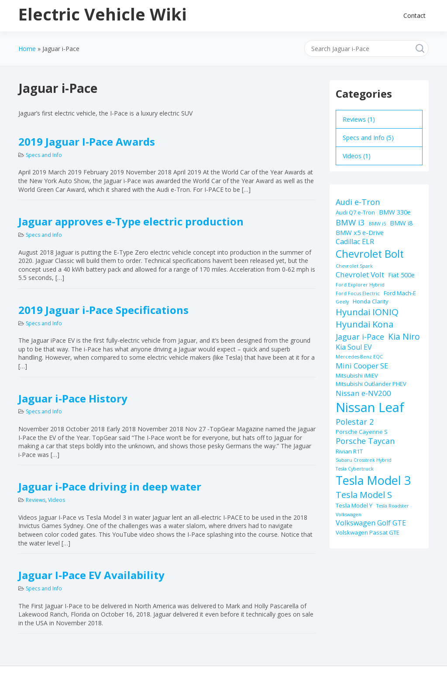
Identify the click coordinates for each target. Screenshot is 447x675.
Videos (56, 500)
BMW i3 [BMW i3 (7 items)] (350, 222)
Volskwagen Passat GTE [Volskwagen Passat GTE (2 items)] (367, 532)
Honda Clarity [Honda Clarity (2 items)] (371, 301)
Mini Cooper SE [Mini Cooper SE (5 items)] (362, 366)
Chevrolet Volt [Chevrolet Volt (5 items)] (360, 274)
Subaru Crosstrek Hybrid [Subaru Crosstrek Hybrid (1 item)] (364, 460)
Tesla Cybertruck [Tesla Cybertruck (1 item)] (355, 469)
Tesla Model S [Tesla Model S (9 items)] (364, 495)
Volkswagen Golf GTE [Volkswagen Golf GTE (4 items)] (371, 523)
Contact (414, 15)
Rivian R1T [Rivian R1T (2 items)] (349, 451)
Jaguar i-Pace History (72, 398)
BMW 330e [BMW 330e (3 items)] (395, 212)
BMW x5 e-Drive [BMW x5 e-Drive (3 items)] (360, 232)
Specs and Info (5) (368, 137)
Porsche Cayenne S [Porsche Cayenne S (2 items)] (362, 432)
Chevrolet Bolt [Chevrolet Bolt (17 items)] (370, 254)
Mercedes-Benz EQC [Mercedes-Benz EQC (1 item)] (359, 357)
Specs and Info (44, 155)
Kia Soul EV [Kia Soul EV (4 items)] (354, 347)
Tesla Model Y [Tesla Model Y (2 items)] (354, 505)
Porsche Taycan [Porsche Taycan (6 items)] (365, 441)
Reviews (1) (359, 119)
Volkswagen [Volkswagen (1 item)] (348, 514)
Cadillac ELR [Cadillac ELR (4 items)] (355, 241)
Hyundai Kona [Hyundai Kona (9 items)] (364, 324)
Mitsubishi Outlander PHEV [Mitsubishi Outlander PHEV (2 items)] (371, 384)
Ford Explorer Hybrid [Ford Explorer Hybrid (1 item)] (360, 285)
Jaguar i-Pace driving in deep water (109, 486)
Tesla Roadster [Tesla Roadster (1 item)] (392, 506)
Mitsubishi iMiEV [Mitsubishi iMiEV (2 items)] (357, 375)
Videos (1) (357, 156)
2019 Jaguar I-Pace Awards (86, 141)
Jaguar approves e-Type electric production (131, 221)
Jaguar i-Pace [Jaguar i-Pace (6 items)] (360, 336)
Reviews (35, 500)
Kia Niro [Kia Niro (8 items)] (404, 336)
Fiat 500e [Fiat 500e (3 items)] (401, 274)
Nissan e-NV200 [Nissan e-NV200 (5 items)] (363, 393)
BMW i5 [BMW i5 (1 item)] (377, 224)
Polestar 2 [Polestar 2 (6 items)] (355, 421)
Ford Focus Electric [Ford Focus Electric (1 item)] (358, 293)
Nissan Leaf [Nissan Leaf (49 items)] (370, 407)
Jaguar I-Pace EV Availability (91, 575)
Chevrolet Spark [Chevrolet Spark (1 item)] (354, 266)
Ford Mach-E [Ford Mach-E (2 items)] (400, 293)
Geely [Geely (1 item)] (342, 302)
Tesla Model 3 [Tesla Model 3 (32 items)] (373, 480)
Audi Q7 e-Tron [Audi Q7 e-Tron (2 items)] (355, 212)
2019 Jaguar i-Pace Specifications (103, 310)
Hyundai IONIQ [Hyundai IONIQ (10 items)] (367, 312)
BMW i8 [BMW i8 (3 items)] (401, 222)
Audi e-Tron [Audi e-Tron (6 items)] (358, 202)
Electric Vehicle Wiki (102, 14)
